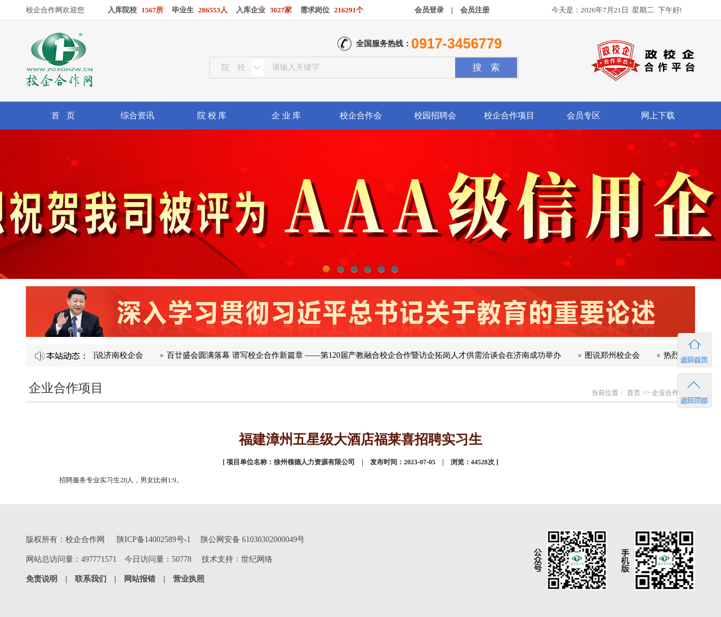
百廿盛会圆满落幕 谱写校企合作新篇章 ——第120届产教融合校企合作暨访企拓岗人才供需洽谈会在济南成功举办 (366, 355)
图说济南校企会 (117, 355)
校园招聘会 (435, 115)
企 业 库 (286, 115)
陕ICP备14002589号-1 (153, 539)
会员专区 (583, 115)
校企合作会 (361, 115)
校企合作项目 (509, 115)
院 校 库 (212, 115)
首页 (632, 393)
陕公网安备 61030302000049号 (253, 539)
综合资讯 (137, 115)
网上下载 (658, 115)
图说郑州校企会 (614, 355)
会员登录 (429, 10)
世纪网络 (257, 559)
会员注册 (474, 10)
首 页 (62, 115)
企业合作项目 (672, 393)
